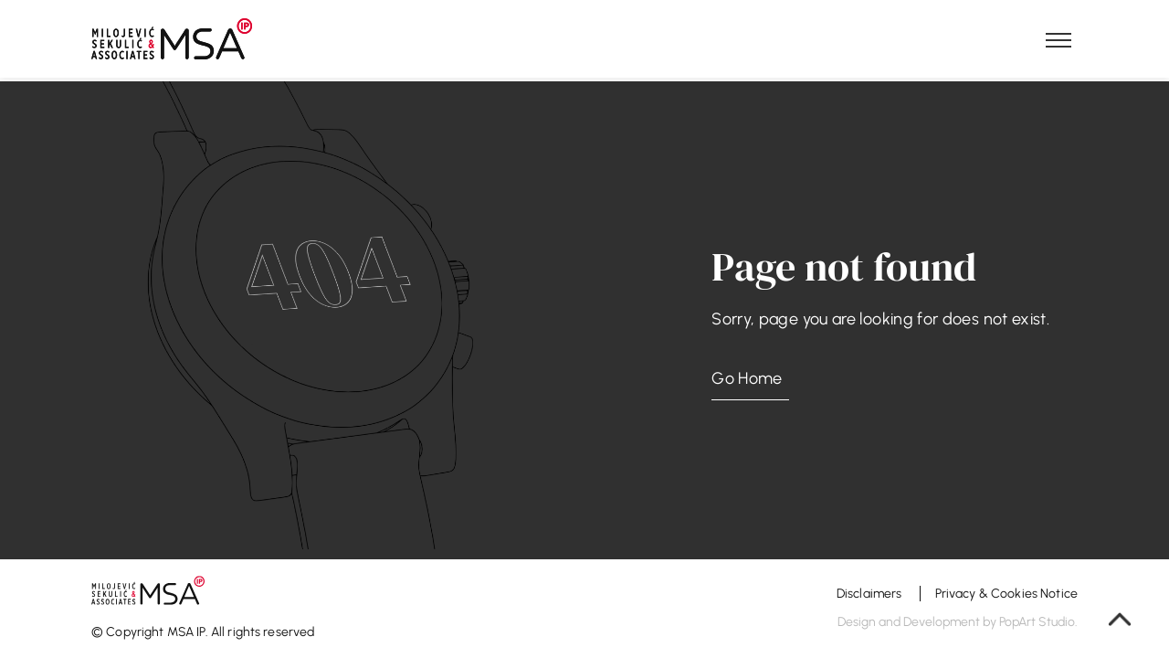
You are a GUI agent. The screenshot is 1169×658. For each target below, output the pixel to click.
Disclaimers (871, 593)
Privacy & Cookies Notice (1006, 593)
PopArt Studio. (1038, 622)
